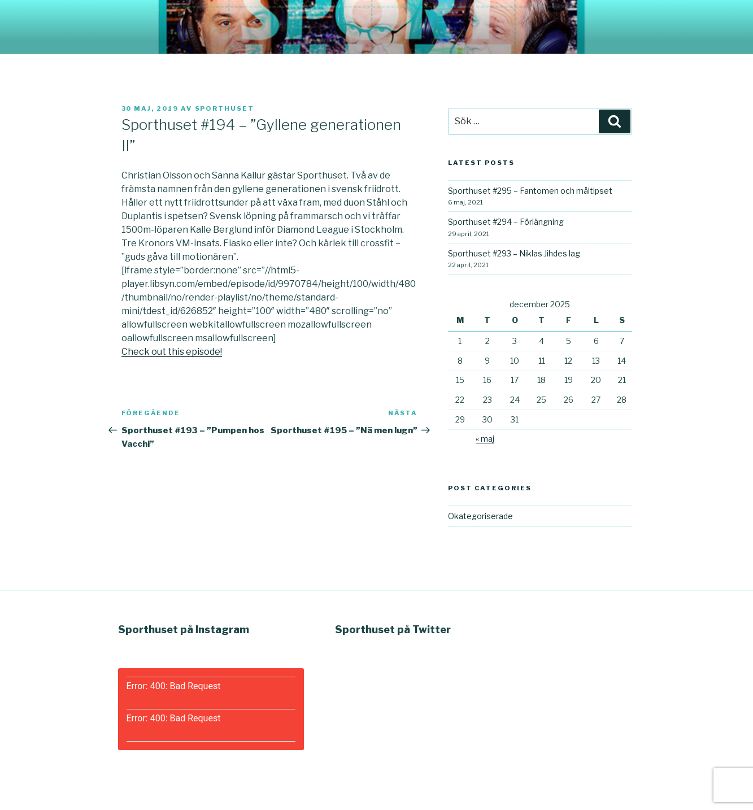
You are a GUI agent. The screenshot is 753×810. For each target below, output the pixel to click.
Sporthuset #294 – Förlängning (506, 222)
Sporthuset (225, 108)
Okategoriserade (480, 516)
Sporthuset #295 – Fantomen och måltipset (530, 190)
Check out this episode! (171, 351)
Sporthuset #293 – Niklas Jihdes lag (514, 253)
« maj (485, 438)
